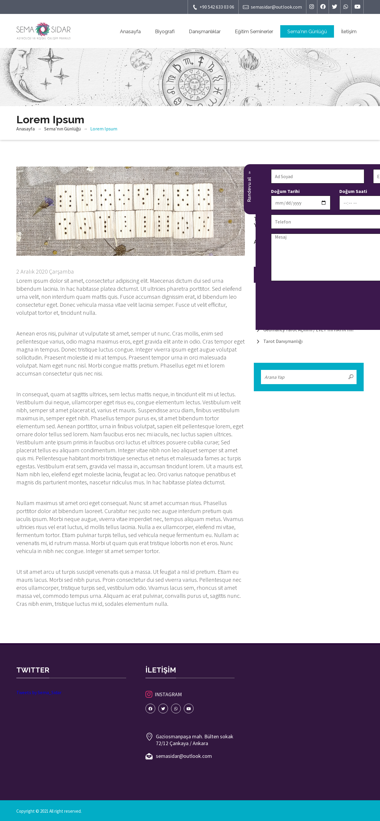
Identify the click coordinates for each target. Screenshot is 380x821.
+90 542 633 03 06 (213, 7)
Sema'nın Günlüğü (307, 31)
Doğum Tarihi (200, 191)
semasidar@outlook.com (272, 7)
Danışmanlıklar (205, 31)
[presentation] (231, 297)
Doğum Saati (268, 191)
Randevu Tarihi (338, 191)
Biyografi (165, 31)
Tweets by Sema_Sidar (38, 692)
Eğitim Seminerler (254, 31)
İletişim (349, 31)
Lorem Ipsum (103, 129)
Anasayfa (130, 31)
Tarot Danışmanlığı (283, 341)
